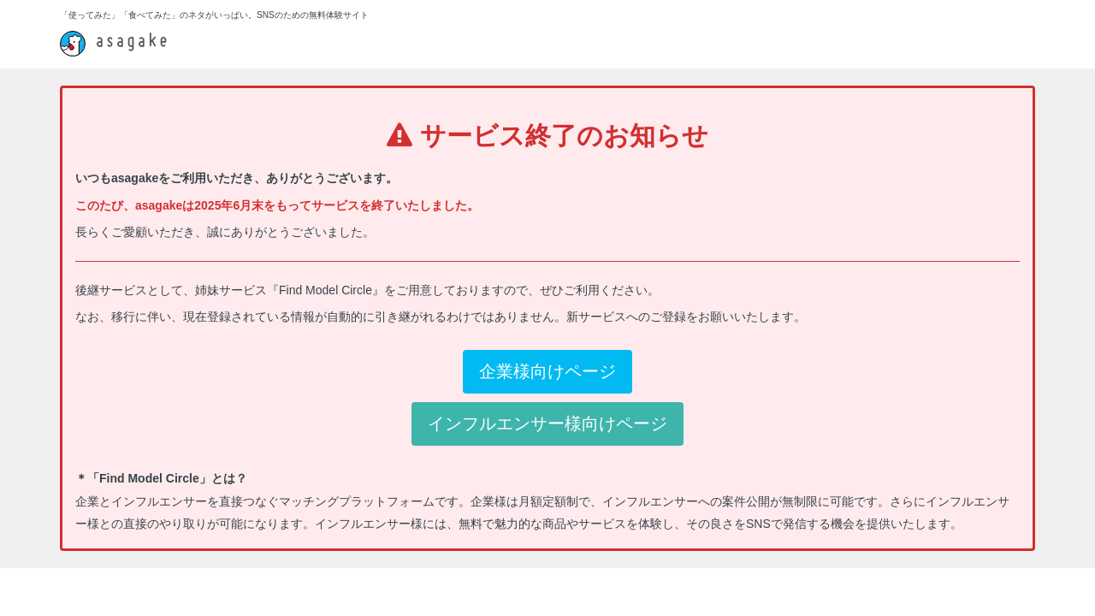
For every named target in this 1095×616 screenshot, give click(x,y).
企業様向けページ (547, 371)
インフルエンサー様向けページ (547, 423)
